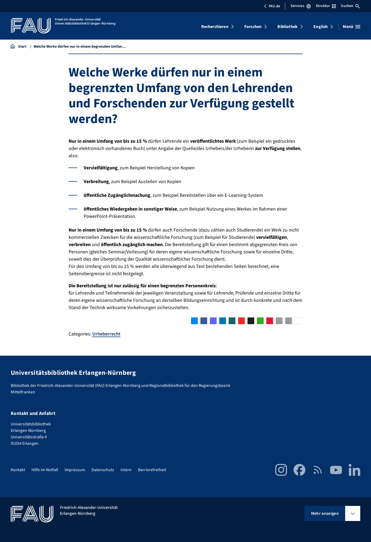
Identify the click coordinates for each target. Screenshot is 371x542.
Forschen (253, 27)
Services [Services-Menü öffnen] (301, 6)
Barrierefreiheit (152, 470)
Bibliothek (287, 27)
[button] (194, 320)
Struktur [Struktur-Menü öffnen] (326, 6)
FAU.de (272, 6)
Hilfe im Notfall (44, 470)
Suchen (350, 6)
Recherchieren (214, 27)
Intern (126, 470)
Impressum (75, 470)
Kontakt (18, 470)
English (320, 27)
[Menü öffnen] (351, 27)
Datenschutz (102, 470)
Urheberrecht (106, 334)
